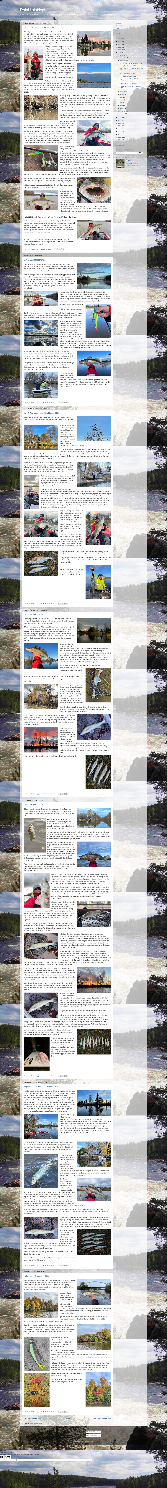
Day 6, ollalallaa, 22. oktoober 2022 (39, 27)
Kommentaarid (91, 1435)
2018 (120, 126)
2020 (120, 120)
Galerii (118, 28)
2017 (120, 128)
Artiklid (118, 31)
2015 (120, 134)
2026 (120, 41)
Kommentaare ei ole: (48, 402)
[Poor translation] (7, 1457)
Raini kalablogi (32, 10)
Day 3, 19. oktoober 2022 (34, 614)
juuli (121, 97)
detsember (123, 55)
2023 (120, 50)
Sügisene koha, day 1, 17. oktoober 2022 (41, 1087)
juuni (121, 100)
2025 (120, 44)
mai (121, 103)
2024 (120, 47)
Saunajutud (119, 26)
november (123, 58)
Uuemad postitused (32, 1419)
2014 (120, 137)
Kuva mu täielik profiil (132, 166)
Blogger (91, 1441)
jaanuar (122, 114)
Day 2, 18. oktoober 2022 (34, 805)
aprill (121, 105)
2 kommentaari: (46, 249)
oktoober (123, 61)
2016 (120, 131)
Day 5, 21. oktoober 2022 (34, 260)
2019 (120, 123)
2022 (120, 52)
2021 (120, 117)
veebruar (123, 111)
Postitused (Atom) (36, 1423)
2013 (120, 140)
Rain (129, 160)
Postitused (90, 1432)
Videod (118, 33)
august (122, 94)
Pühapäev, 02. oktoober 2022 (36, 1276)
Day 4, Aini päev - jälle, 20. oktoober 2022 (41, 413)
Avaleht (67, 1419)
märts (122, 108)
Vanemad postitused (102, 1419)
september (123, 91)
